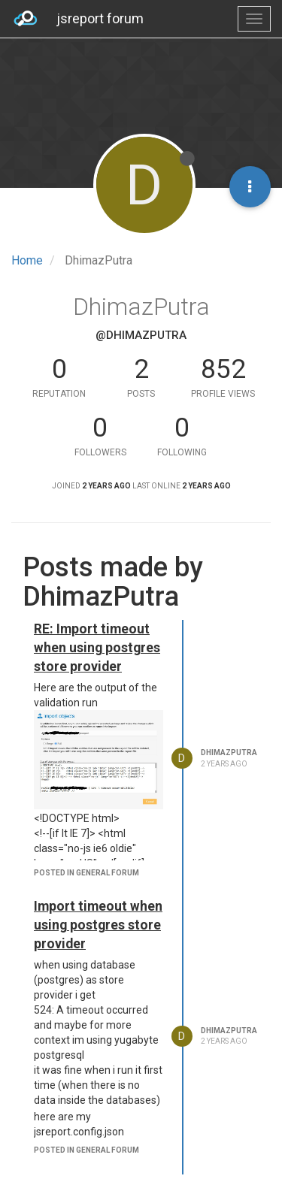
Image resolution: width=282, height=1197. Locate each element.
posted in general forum (86, 873)
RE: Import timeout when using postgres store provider (97, 647)
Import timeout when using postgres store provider (98, 925)
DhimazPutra (229, 752)
